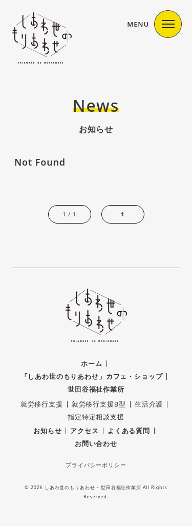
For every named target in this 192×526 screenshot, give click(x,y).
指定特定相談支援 (96, 416)
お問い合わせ (96, 443)
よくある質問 (129, 430)
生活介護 (149, 404)
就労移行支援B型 (99, 404)
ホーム (91, 363)
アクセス (84, 430)
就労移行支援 (41, 404)
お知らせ (47, 430)
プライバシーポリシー (96, 465)
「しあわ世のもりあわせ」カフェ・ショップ (92, 376)
